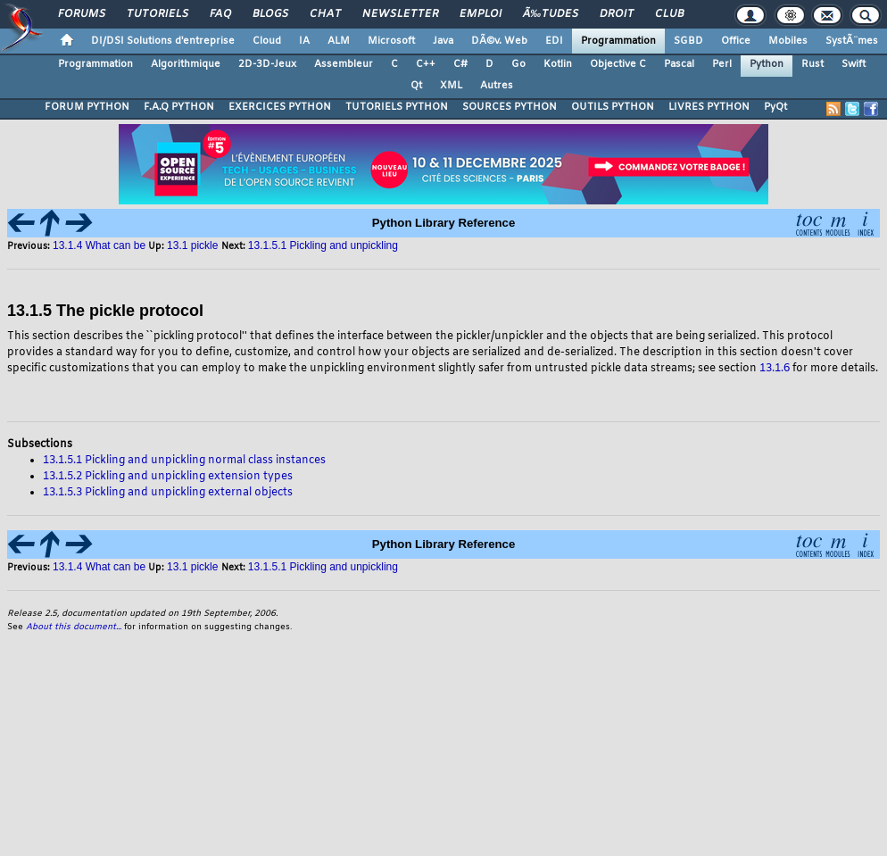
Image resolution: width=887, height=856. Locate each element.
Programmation (618, 41)
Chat (325, 14)
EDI (554, 41)
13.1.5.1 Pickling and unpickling (323, 245)
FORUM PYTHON (87, 107)
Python (766, 64)
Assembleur (343, 64)
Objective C (618, 64)
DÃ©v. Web (499, 41)
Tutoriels (157, 14)
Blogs (270, 14)
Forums (81, 14)
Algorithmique (185, 64)
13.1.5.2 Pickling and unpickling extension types (168, 477)
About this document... (73, 627)
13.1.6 (774, 369)
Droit (616, 14)
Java (443, 41)
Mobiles (788, 41)
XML (451, 85)
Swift (853, 64)
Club (669, 14)
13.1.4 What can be (99, 245)
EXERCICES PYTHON (279, 107)
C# (460, 64)
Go (518, 64)
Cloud (267, 41)
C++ (425, 64)
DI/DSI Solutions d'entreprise (163, 41)
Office (735, 41)
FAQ (220, 14)
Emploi (480, 14)
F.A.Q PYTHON (179, 107)
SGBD (688, 41)
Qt (416, 85)
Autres (496, 85)
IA (304, 41)
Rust (812, 64)
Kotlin (557, 64)
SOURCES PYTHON (509, 107)
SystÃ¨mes (851, 41)
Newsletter (400, 14)
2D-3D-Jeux (267, 64)
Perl (722, 64)
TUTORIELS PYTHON (396, 107)
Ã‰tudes (550, 14)
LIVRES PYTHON (709, 107)
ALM (338, 41)
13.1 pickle (194, 245)
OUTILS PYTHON (612, 107)
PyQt (775, 107)
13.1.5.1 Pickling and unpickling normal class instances (184, 460)
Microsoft (391, 41)
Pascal (679, 64)
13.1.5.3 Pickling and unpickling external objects (168, 493)
